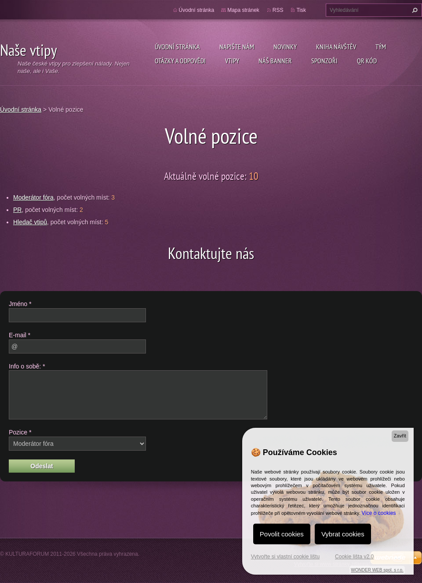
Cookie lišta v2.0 (354, 557)
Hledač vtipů (30, 222)
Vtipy (232, 60)
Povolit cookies (282, 534)
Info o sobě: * (27, 366)
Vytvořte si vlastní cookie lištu (285, 557)
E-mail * (19, 335)
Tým (380, 46)
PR (17, 209)
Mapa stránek (243, 10)
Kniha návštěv (336, 46)
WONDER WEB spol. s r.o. (377, 570)
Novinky (285, 46)
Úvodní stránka (177, 46)
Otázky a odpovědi (180, 60)
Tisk (301, 10)
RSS (278, 10)
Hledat (413, 10)
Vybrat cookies (342, 534)
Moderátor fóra (33, 197)
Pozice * (20, 432)
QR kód (367, 60)
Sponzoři (324, 60)
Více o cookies (379, 513)
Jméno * (20, 303)
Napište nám (236, 46)
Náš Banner (275, 60)
